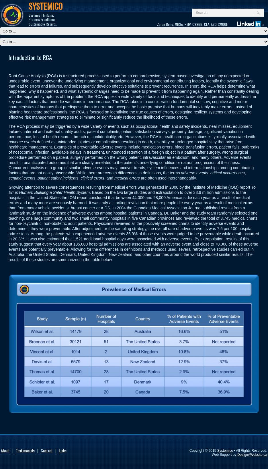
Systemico (225, 451)
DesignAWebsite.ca (252, 455)
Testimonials (25, 450)
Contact (47, 450)
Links (62, 450)
